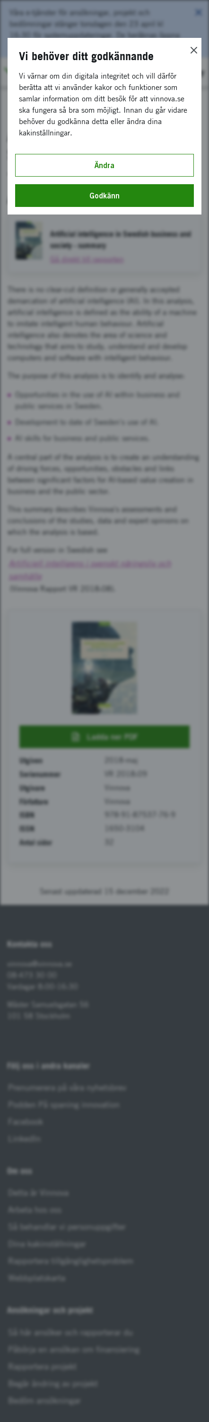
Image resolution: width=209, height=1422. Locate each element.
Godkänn (104, 195)
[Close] (193, 50)
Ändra (104, 165)
